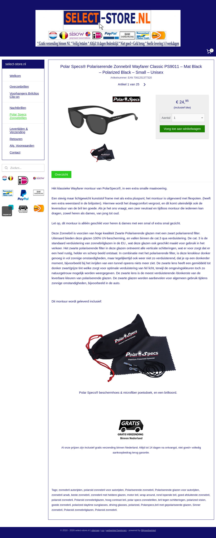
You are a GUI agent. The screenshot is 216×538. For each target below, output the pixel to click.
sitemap (95, 530)
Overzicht (61, 174)
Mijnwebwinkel (148, 530)
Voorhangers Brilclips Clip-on (24, 95)
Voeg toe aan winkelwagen (182, 128)
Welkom (15, 75)
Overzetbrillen (19, 86)
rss (102, 530)
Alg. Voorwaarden (22, 145)
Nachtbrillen (18, 107)
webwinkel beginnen (116, 530)
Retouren (16, 139)
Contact (15, 152)
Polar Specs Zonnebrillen (18, 116)
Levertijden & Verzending (19, 130)
